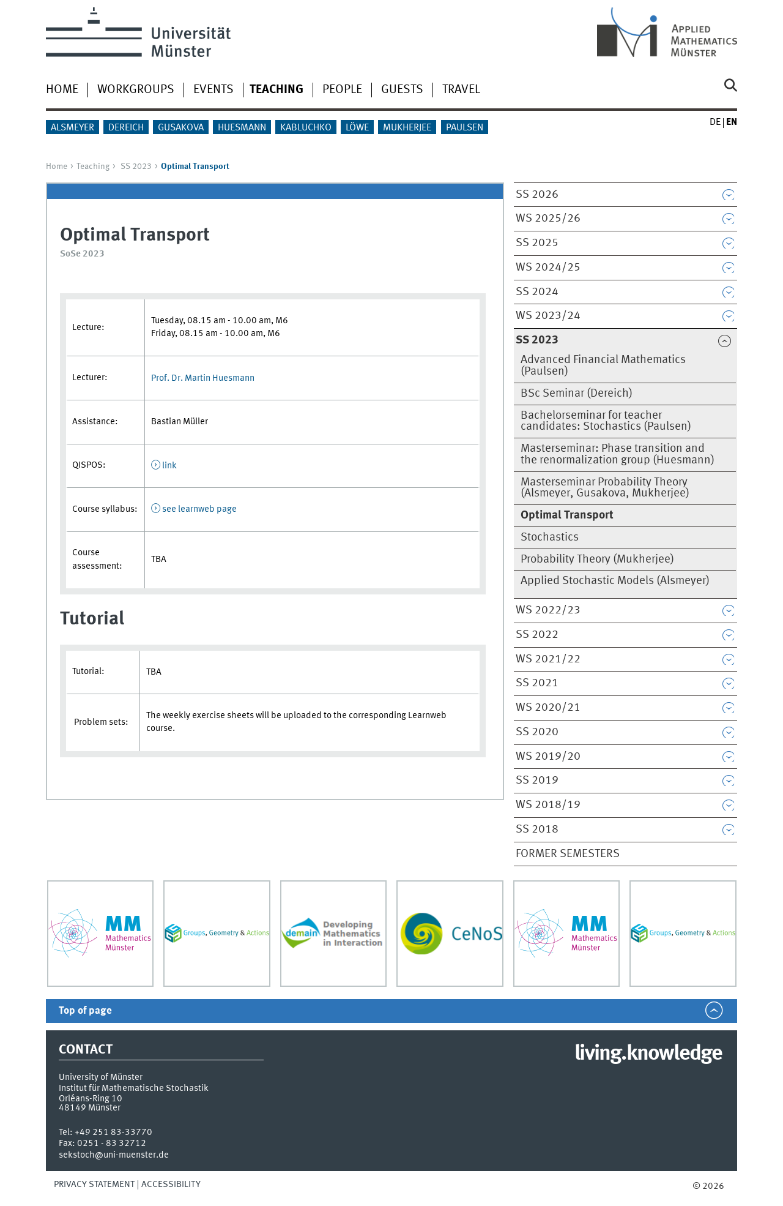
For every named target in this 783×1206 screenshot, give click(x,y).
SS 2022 (537, 634)
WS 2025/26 (548, 218)
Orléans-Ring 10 (90, 1099)
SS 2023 (136, 166)
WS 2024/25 (548, 267)
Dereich (126, 128)
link (169, 466)
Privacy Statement (94, 1184)
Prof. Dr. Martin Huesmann (202, 378)
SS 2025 (537, 243)
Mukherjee (407, 128)
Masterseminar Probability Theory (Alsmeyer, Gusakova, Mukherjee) (605, 488)
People (342, 90)
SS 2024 (537, 292)
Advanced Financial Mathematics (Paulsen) (603, 365)
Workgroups (135, 90)
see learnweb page (199, 509)
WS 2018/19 (548, 805)
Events (213, 90)
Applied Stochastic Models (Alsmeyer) (615, 580)
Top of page (85, 1011)
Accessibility (171, 1184)
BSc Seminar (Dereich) (577, 393)
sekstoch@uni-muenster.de (114, 1155)
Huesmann (242, 128)
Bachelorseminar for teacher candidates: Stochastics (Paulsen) (606, 421)
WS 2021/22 (548, 659)
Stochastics (550, 537)
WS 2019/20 (548, 756)
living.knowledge (648, 1054)
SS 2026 (537, 194)
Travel (461, 90)
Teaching (92, 166)
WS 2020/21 (548, 707)
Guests (402, 90)
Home (62, 90)
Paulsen (464, 128)
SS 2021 (537, 683)
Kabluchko (306, 128)
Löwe (357, 128)
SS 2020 (537, 732)
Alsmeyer (72, 128)
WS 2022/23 (548, 610)
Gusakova (181, 128)
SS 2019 (537, 780)
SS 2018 (537, 829)
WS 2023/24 (548, 315)
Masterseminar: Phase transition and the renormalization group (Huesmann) (617, 454)
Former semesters (568, 854)
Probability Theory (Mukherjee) (597, 559)
